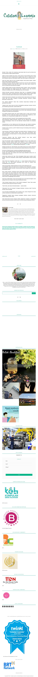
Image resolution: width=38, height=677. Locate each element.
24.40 (9, 162)
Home (19, 256)
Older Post (33, 256)
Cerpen (17, 29)
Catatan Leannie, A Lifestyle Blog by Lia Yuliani (18, 675)
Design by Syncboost (29, 675)
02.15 (21, 160)
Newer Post (4, 256)
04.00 (13, 144)
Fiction (20, 29)
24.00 (27, 144)
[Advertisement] (19, 38)
